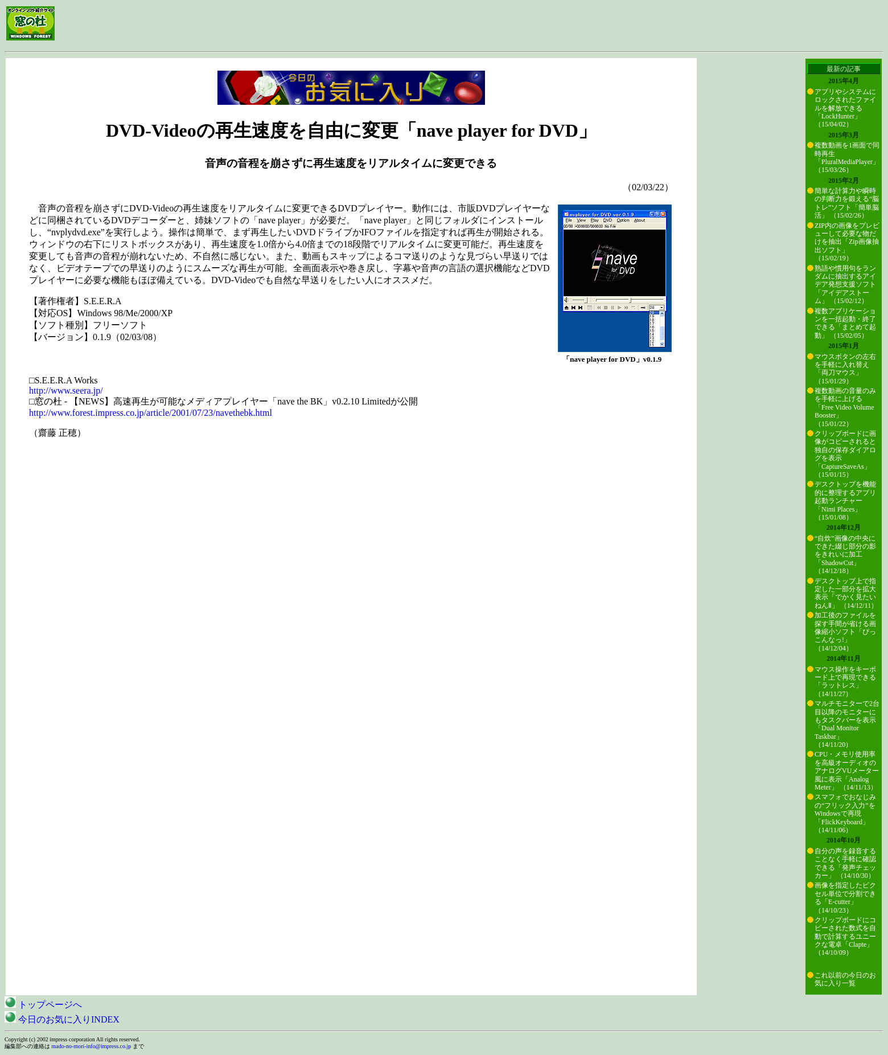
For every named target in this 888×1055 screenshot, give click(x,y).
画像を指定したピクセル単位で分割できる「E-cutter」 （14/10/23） (845, 897)
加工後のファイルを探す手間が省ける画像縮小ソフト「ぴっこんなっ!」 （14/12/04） (845, 631)
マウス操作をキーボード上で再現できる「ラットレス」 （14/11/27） (845, 681)
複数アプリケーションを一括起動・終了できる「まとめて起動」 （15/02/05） (845, 323)
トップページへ (43, 1004)
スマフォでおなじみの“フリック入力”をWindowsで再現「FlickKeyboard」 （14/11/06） (845, 813)
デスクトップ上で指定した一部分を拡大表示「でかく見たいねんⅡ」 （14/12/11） (846, 593)
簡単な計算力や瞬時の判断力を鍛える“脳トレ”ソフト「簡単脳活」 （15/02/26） (847, 203)
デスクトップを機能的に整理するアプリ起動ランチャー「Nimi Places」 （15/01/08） (845, 500)
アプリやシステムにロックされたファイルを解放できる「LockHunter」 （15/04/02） (845, 108)
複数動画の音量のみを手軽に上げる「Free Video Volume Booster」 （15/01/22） (845, 407)
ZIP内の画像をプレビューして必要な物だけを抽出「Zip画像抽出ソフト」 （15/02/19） (847, 242)
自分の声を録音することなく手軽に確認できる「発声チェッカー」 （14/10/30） (845, 863)
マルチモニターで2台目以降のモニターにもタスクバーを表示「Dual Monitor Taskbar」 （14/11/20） (847, 724)
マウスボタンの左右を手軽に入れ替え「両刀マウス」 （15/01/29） (845, 369)
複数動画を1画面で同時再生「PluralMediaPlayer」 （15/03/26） (847, 157)
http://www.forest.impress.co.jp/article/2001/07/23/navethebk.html (150, 413)
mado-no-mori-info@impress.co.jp (91, 1046)
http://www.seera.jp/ (66, 390)
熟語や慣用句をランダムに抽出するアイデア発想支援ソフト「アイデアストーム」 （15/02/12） (845, 284)
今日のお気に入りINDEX (62, 1019)
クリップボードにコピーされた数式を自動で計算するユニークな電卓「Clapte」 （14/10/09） (845, 936)
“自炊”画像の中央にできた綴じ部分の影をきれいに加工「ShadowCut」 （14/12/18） (845, 554)
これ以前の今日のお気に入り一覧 (845, 979)
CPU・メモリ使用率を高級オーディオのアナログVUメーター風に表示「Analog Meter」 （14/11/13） (847, 770)
